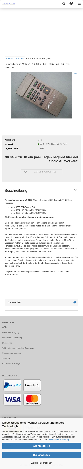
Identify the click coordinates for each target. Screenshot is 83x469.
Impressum (7, 343)
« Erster (9, 58)
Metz (76, 73)
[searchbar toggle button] (64, 4)
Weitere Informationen (41, 463)
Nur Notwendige (41, 455)
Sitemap (6, 358)
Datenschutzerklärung (59, 439)
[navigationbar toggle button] (79, 4)
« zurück (20, 58)
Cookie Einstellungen (11, 363)
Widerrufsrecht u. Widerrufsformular (18, 348)
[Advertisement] (41, 30)
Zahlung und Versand (11, 353)
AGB (4, 327)
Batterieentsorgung (10, 332)
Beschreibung (16, 190)
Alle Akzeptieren (41, 446)
